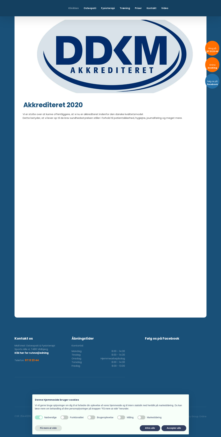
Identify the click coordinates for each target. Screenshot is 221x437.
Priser (138, 8)
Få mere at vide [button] (48, 428)
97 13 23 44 (32, 360)
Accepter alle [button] (174, 428)
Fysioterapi (108, 8)
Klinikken (73, 8)
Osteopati (90, 8)
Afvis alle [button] (150, 428)
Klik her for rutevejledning (32, 353)
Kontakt (151, 8)
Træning (125, 8)
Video (164, 8)
